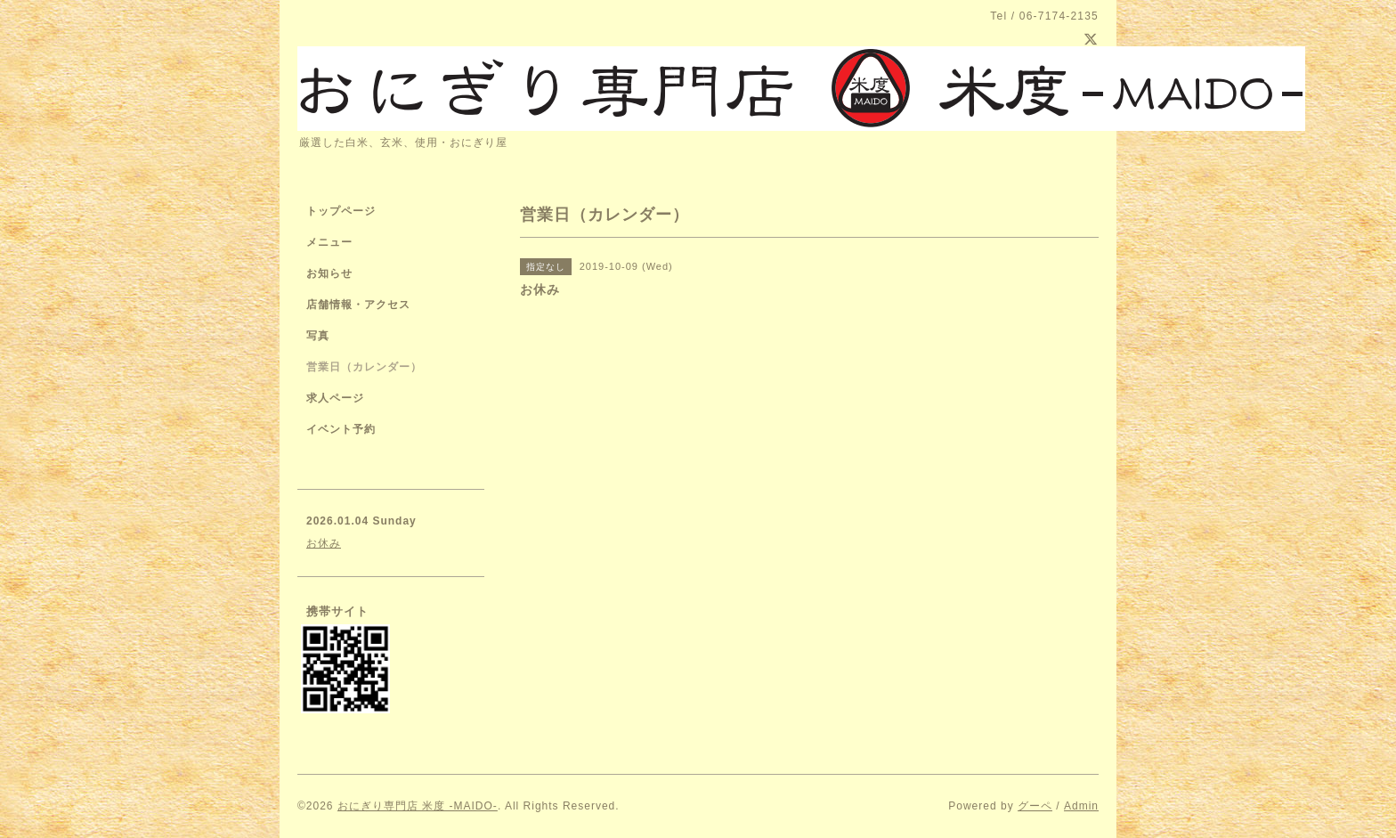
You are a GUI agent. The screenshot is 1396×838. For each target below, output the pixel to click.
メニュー (329, 242)
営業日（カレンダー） (364, 367)
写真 (317, 336)
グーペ (1035, 806)
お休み (323, 543)
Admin (1081, 806)
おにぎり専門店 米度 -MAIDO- (417, 806)
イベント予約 (341, 429)
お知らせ (329, 273)
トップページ (341, 211)
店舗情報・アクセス (358, 304)
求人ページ (335, 398)
